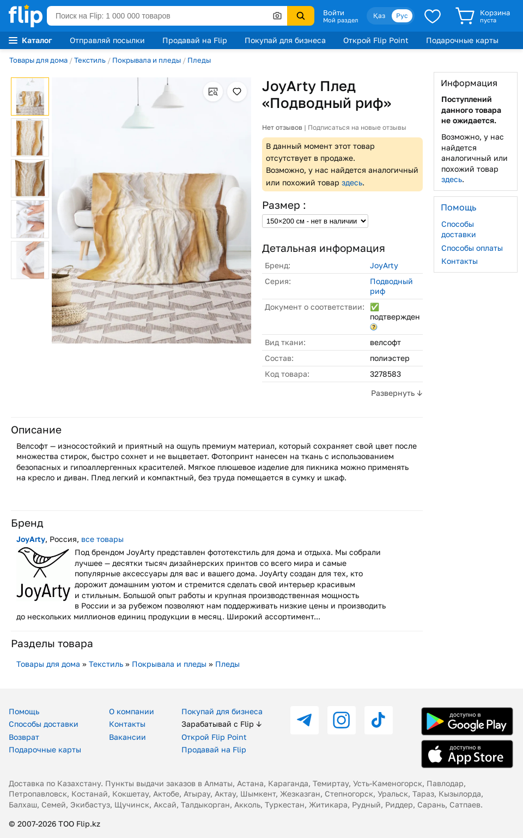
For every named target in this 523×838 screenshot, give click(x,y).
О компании (131, 711)
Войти (333, 12)
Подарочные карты (462, 40)
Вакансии (127, 736)
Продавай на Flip (194, 40)
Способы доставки (458, 229)
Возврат (24, 736)
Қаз (379, 15)
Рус (402, 15)
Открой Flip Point (376, 40)
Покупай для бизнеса (285, 40)
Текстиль (90, 60)
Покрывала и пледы (146, 60)
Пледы (199, 60)
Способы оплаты (472, 247)
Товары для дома (38, 60)
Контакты (459, 261)
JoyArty (384, 265)
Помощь (24, 711)
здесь (352, 182)
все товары (102, 539)
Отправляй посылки (107, 40)
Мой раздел (340, 20)
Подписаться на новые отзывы (357, 127)
